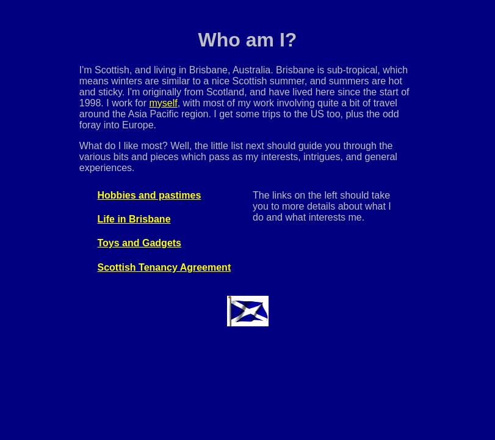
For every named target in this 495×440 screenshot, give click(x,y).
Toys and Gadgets (140, 243)
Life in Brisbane (134, 219)
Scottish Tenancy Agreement (164, 267)
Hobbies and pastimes (149, 195)
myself (163, 103)
